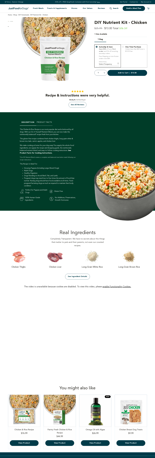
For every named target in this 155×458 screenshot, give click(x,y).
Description (27, 122)
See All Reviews (77, 105)
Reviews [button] (101, 8)
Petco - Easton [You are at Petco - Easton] (12, 2)
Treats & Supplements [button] (57, 8)
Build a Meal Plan (133, 8)
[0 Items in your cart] (148, 8)
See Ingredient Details (77, 276)
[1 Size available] (120, 39)
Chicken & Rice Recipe (24, 431)
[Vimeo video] (77, 331)
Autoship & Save (109, 53)
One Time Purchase (135, 49)
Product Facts (44, 122)
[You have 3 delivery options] (120, 56)
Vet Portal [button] (123, 2)
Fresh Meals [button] (38, 8)
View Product (24, 443)
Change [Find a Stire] (20, 2)
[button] (114, 8)
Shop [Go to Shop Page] (15, 15)
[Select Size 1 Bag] (100, 40)
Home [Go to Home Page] (10, 15)
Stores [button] (74, 8)
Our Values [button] (87, 8)
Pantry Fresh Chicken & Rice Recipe (59, 434)
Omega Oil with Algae (95, 431)
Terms (98, 2)
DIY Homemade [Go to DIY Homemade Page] (24, 15)
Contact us (134, 2)
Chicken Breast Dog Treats (130, 431)
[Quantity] (100, 73)
